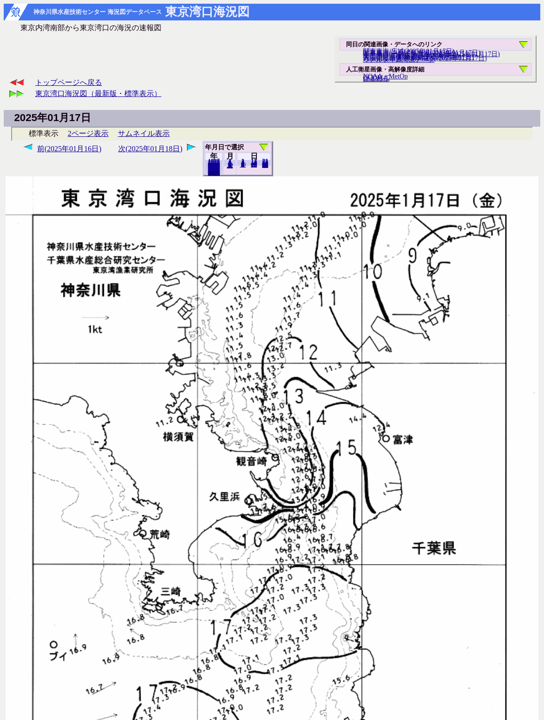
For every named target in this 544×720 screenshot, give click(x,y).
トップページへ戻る (68, 82)
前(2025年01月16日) (69, 149)
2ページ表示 (88, 133)
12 (230, 165)
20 (254, 164)
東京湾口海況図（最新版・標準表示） (98, 93)
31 (265, 165)
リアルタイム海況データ (399, 59)
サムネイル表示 (144, 133)
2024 (214, 173)
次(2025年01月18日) (150, 149)
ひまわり (376, 78)
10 (243, 164)
